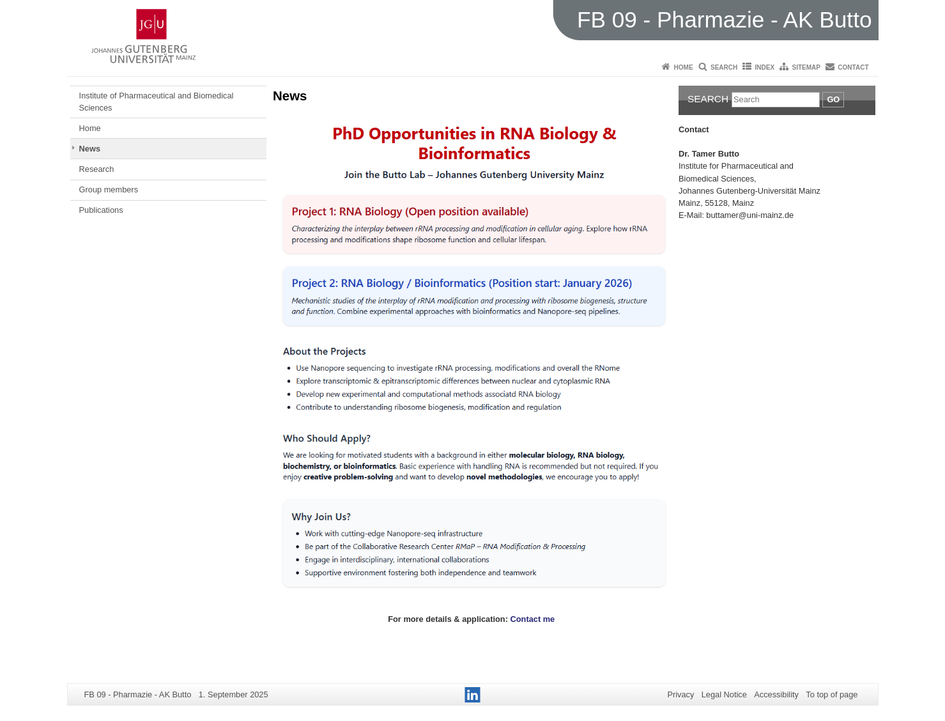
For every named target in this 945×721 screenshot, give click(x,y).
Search (724, 67)
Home (683, 67)
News (89, 148)
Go (833, 99)
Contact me (534, 619)
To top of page (831, 694)
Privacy (680, 694)
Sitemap (806, 67)
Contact (853, 67)
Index (765, 67)
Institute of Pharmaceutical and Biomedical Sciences (156, 101)
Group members (108, 189)
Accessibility (776, 694)
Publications (101, 210)
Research (96, 169)
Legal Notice (724, 694)
